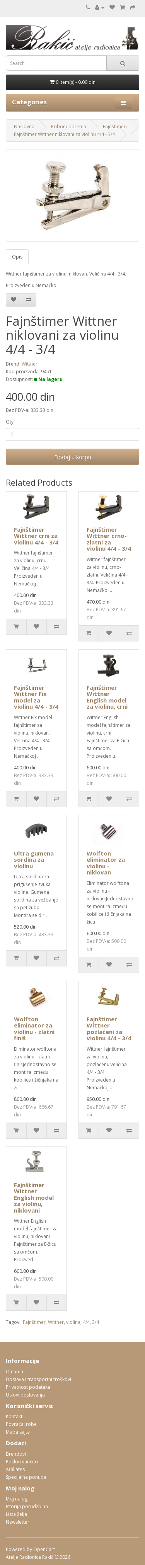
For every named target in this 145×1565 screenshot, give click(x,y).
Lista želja (16, 1514)
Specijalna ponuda (26, 1477)
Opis (17, 256)
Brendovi (16, 1454)
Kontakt (14, 1416)
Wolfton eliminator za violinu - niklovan (106, 862)
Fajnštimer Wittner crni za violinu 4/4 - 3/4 (36, 536)
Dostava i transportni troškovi (38, 1379)
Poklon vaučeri (22, 1461)
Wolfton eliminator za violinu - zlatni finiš (34, 1028)
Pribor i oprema (68, 126)
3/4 (95, 1322)
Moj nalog (16, 1498)
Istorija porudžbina (27, 1506)
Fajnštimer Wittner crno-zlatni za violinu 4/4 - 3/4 (109, 539)
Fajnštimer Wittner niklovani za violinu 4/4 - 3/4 (64, 134)
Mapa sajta (18, 1432)
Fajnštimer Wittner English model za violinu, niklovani (34, 1197)
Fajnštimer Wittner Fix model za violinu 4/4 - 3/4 (36, 697)
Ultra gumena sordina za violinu (34, 859)
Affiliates (15, 1469)
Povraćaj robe (21, 1424)
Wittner (30, 364)
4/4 (86, 1322)
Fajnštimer (34, 1322)
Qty (10, 421)
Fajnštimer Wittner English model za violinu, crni (107, 697)
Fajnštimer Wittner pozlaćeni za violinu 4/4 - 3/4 (109, 1028)
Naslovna (24, 126)
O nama (14, 1371)
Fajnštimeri (115, 126)
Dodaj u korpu (72, 457)
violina (73, 1322)
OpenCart (44, 1549)
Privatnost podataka (28, 1387)
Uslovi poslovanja (25, 1394)
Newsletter (17, 1522)
